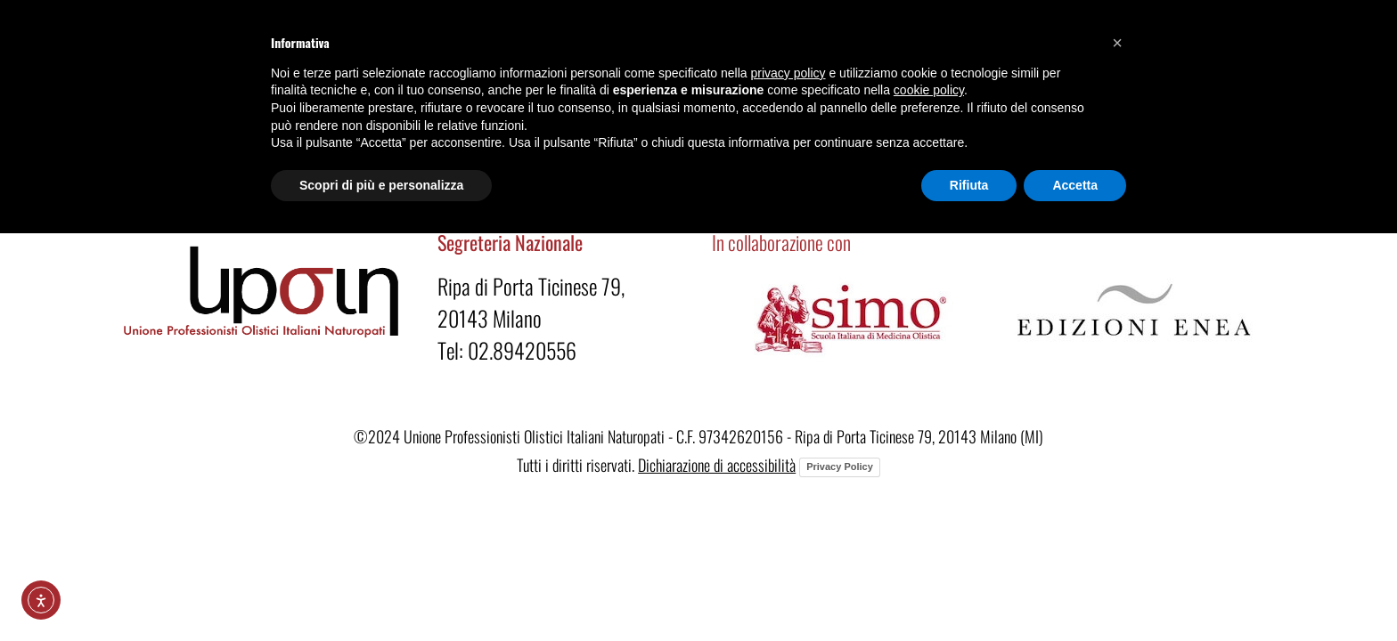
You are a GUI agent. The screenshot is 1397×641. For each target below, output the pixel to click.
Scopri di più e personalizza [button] (381, 185)
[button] (1117, 42)
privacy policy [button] (788, 73)
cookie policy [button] (929, 90)
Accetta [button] (1075, 185)
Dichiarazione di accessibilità (717, 464)
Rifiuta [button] (969, 185)
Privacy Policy (839, 466)
